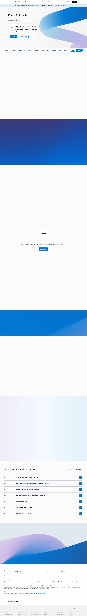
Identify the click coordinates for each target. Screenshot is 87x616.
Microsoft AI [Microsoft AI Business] (46, 610)
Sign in (80, 1)
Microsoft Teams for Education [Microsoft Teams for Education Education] (36, 614)
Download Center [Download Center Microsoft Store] (21, 612)
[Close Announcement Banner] (81, 5)
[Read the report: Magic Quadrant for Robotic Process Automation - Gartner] (43, 249)
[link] (6, 51)
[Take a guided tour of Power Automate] (23, 36)
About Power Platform (39, 1)
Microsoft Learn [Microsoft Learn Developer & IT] (60, 614)
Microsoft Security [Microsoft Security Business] (46, 612)
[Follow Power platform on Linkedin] (17, 602)
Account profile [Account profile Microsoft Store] (20, 610)
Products (48, 1)
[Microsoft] (8, 2)
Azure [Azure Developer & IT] (58, 610)
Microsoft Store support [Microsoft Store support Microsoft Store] (22, 614)
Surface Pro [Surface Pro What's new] (6, 610)
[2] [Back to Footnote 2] (5, 575)
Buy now (68, 1)
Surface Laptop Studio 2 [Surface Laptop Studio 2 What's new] (8, 614)
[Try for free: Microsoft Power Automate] (79, 50)
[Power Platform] (20, 2)
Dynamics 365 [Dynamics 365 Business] (46, 614)
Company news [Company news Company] (72, 614)
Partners (58, 1)
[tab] (43, 233)
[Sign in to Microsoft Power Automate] (72, 50)
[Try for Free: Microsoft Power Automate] (13, 36)
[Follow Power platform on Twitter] (20, 602)
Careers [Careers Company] (71, 610)
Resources (64, 1)
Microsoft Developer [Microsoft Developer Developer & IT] (60, 612)
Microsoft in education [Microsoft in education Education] (35, 610)
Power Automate (29, 1)
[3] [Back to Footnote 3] (5, 591)
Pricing (53, 1)
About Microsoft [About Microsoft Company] (73, 612)
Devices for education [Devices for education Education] (34, 612)
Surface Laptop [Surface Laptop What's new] (6, 612)
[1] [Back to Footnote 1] (4, 569)
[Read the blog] (64, 5)
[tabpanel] (43, 247)
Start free (74, 1)
